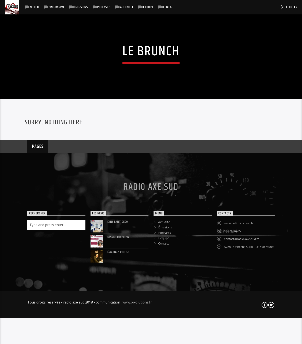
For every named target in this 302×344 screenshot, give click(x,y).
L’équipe (148, 7)
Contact (169, 7)
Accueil (34, 7)
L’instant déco (117, 287)
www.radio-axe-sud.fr (238, 289)
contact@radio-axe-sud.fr (241, 304)
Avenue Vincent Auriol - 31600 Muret (249, 312)
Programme (57, 7)
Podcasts (103, 7)
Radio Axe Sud (150, 252)
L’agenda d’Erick (118, 317)
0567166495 (232, 297)
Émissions (81, 7)
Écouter (288, 7)
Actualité (127, 7)
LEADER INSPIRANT (119, 302)
